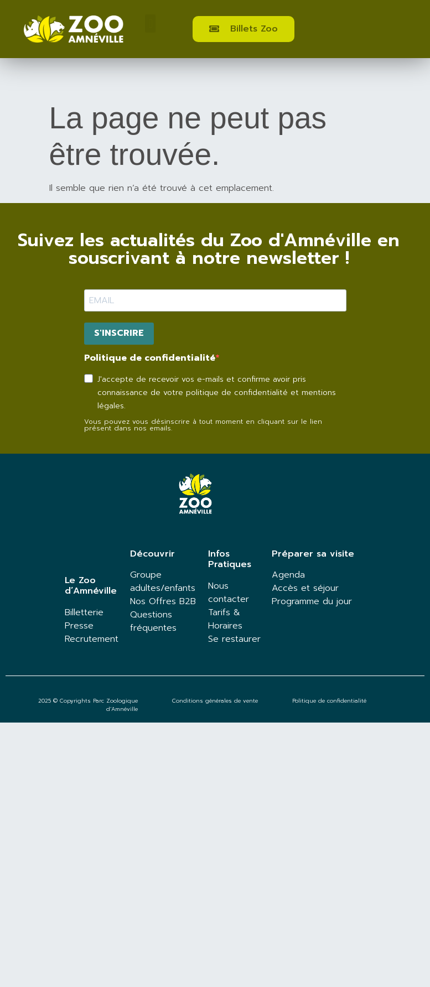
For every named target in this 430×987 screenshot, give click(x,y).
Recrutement (91, 639)
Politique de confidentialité (149, 358)
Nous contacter (228, 592)
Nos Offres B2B (163, 601)
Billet (74, 612)
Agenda (288, 574)
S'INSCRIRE (119, 333)
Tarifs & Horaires (225, 619)
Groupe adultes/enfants (162, 581)
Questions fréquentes (153, 621)
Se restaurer (234, 639)
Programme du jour (312, 601)
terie (93, 612)
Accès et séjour (305, 588)
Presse (79, 625)
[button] (150, 23)
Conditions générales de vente (215, 701)
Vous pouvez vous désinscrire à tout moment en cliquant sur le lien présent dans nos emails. (203, 425)
